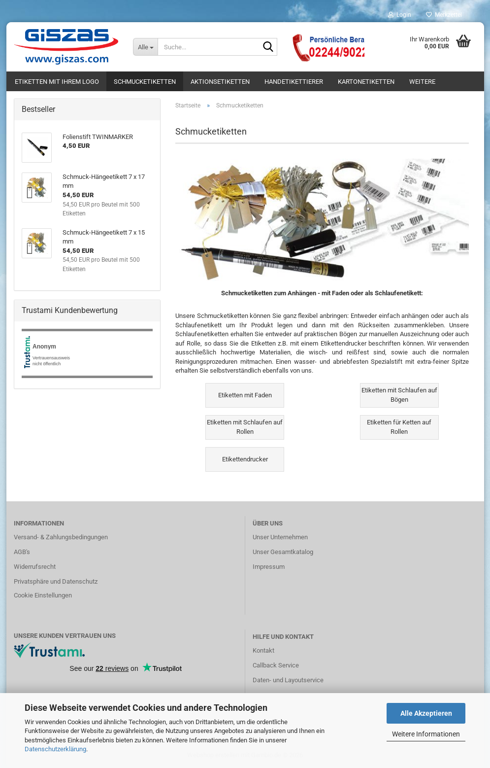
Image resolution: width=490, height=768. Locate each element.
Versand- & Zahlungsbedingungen (61, 537)
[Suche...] (145, 47)
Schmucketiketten (145, 81)
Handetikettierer (293, 81)
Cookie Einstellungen (43, 595)
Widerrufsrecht (35, 566)
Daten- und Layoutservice (288, 680)
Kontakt (263, 650)
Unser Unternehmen (280, 537)
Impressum (269, 566)
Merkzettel (444, 14)
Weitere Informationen (426, 734)
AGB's (22, 552)
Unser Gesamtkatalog (283, 552)
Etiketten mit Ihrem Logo (57, 81)
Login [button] (399, 14)
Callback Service (276, 665)
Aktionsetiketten (220, 81)
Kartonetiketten (366, 81)
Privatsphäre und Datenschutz (56, 581)
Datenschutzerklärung (55, 749)
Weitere (422, 81)
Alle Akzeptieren (426, 713)
